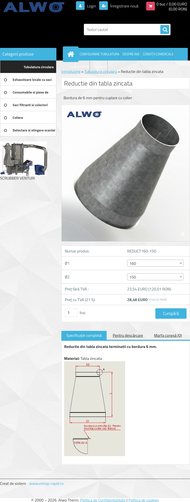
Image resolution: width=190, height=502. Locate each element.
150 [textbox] (132, 277)
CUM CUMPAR (80, 66)
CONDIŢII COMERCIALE (158, 54)
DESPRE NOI (131, 54)
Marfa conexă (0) (168, 335)
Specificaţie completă (84, 335)
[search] (164, 29)
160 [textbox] (132, 263)
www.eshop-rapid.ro (46, 483)
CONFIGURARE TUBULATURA (99, 54)
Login (91, 6)
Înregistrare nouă (123, 6)
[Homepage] (71, 54)
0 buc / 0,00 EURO (171, 4)
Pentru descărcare (128, 335)
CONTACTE (100, 66)
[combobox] (155, 263)
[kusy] (71, 312)
